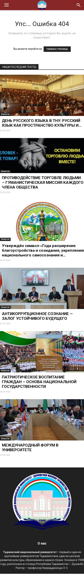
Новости (5, 114)
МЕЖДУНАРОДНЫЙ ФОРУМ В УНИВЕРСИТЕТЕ (30, 447)
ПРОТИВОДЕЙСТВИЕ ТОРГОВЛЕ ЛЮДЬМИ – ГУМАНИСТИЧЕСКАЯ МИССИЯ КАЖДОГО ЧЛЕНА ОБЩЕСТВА (42, 182)
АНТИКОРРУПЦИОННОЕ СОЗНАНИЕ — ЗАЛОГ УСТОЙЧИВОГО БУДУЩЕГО (37, 316)
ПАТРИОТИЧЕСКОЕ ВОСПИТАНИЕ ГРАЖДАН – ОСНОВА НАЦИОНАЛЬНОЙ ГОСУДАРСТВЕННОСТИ (39, 382)
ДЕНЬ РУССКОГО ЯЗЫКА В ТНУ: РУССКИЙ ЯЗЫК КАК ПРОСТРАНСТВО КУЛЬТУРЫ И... (41, 123)
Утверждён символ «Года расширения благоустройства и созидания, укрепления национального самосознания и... (43, 250)
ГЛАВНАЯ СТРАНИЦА (57, 49)
